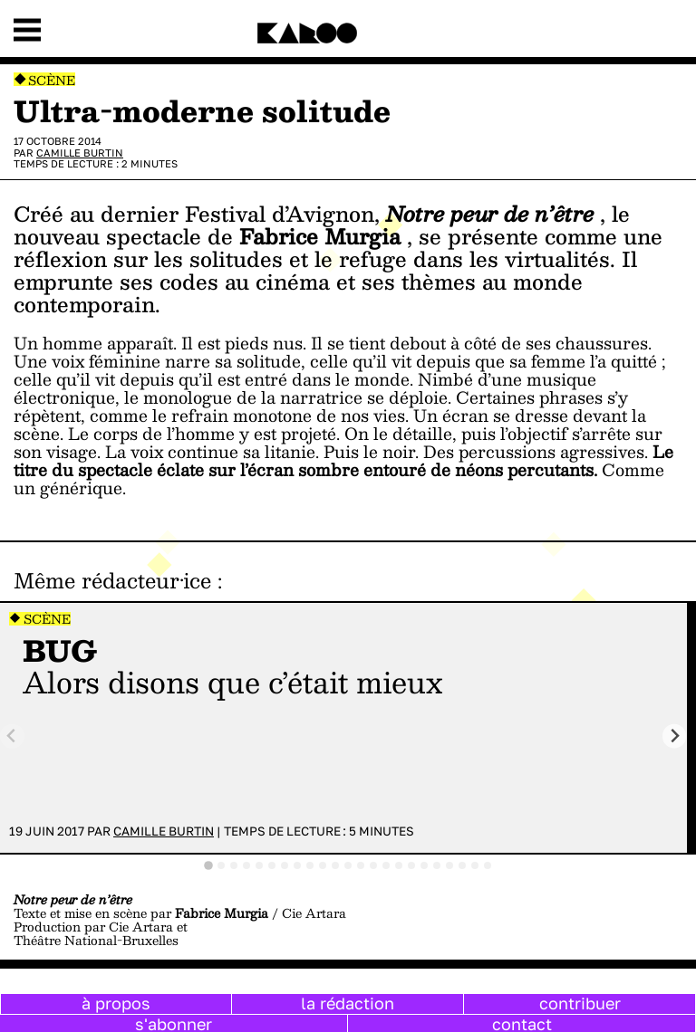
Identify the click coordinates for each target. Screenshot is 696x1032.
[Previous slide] (12, 736)
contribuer (580, 1003)
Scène (51, 80)
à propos (116, 1003)
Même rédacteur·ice (112, 580)
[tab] (208, 865)
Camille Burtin (79, 152)
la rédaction (347, 1003)
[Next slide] (674, 736)
